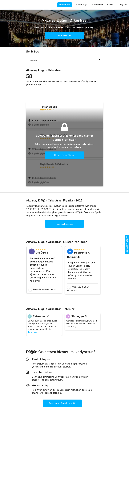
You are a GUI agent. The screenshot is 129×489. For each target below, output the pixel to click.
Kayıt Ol (111, 4)
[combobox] (64, 60)
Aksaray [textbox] (33, 60)
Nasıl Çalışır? (82, 4)
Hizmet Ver (64, 4)
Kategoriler (97, 4)
